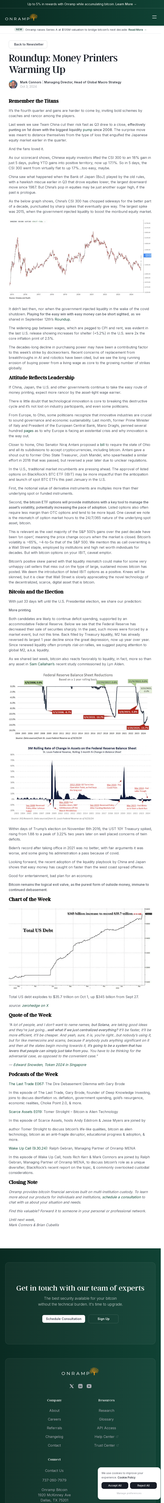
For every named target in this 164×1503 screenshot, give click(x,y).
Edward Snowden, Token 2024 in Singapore (49, 1065)
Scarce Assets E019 (25, 1112)
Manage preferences (129, 1493)
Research (106, 1410)
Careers (54, 1419)
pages (29, 431)
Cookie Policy (126, 1477)
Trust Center (106, 1445)
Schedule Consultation (63, 1319)
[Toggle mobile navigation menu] (154, 17)
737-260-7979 (54, 1480)
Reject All (143, 1486)
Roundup (62, 319)
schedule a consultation (121, 1197)
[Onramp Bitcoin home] (80, 1371)
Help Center (106, 1436)
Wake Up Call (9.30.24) (28, 1148)
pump (87, 130)
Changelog (54, 1436)
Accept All (115, 1486)
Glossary (106, 1419)
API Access (106, 1428)
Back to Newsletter (29, 44)
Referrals (54, 1428)
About (54, 1410)
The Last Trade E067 (26, 1084)
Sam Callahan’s (42, 664)
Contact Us (54, 1470)
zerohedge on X (35, 1005)
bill (102, 444)
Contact (54, 1445)
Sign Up (104, 1319)
